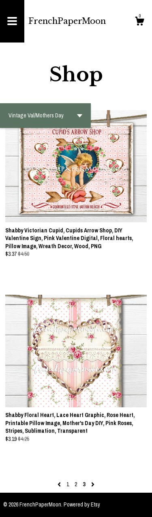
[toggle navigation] (12, 21)
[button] (45, 115)
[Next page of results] (93, 484)
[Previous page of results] (59, 484)
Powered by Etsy (82, 504)
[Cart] (139, 22)
